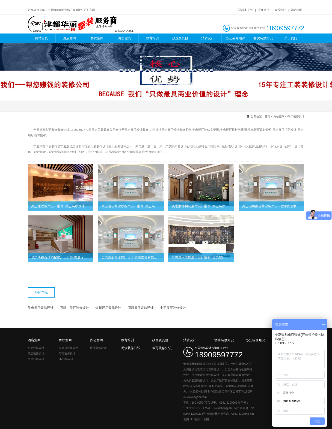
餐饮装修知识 (263, 38)
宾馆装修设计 (36, 348)
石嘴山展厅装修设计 (74, 308)
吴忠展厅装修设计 (40, 308)
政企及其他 (180, 38)
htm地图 (195, 419)
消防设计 (207, 38)
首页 (267, 116)
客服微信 (263, 10)
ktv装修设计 (66, 359)
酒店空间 (69, 38)
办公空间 (124, 38)
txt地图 (205, 419)
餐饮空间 (97, 38)
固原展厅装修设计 (141, 308)
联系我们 (280, 10)
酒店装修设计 (36, 353)
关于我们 (290, 38)
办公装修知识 (235, 38)
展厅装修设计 (296, 116)
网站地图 (296, 10)
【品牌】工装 (244, 10)
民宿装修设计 (36, 359)
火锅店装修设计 (68, 348)
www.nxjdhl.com (197, 397)
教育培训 (152, 38)
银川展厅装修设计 (108, 308)
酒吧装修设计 (67, 353)
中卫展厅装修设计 (173, 308)
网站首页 (41, 38)
